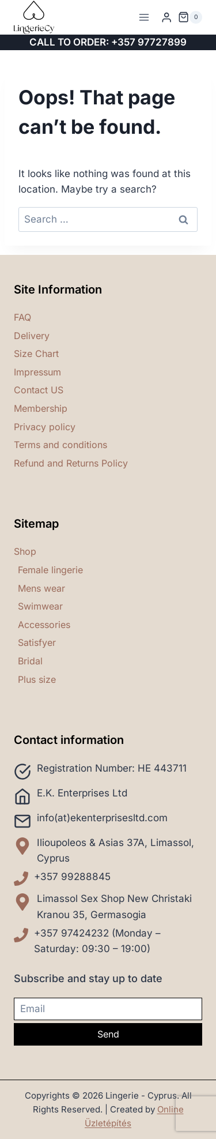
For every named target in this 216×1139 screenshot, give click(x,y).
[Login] (166, 17)
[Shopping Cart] (190, 17)
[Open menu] (144, 17)
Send (108, 1034)
